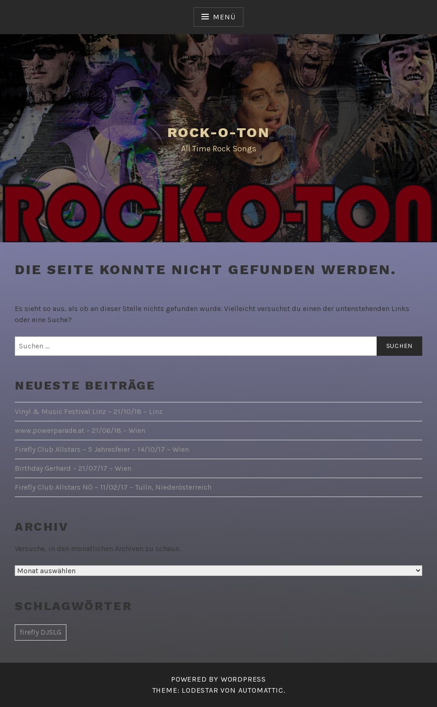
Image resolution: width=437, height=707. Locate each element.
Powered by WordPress (218, 679)
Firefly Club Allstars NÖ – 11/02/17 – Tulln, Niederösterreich (113, 487)
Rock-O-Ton (218, 132)
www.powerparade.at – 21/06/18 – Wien (80, 430)
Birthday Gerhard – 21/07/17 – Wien (73, 468)
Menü (224, 16)
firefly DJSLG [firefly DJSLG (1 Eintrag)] (40, 632)
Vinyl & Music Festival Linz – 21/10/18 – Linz (89, 411)
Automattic (260, 690)
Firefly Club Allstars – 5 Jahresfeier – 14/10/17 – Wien (102, 449)
